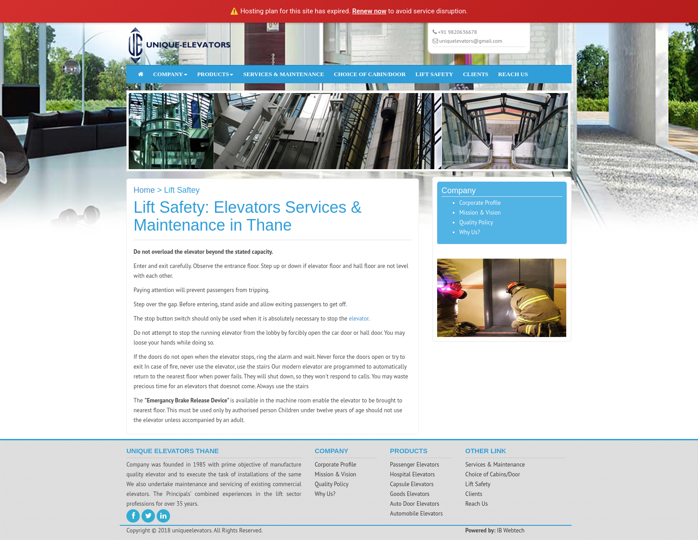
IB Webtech (510, 530)
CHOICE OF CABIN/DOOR (370, 74)
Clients (473, 494)
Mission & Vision (480, 212)
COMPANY (170, 74)
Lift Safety (477, 484)
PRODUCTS (215, 74)
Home (144, 190)
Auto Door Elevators (414, 504)
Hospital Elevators (412, 474)
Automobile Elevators (416, 513)
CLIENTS (475, 74)
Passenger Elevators (414, 464)
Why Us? (469, 232)
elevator (359, 318)
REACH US (513, 74)
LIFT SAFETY (434, 74)
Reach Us (476, 504)
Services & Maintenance (495, 464)
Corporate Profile (480, 203)
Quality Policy (476, 222)
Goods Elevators (410, 494)
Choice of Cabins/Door (492, 474)
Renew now (369, 11)
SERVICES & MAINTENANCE (283, 74)
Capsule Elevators (412, 484)
